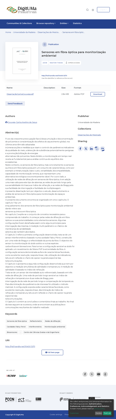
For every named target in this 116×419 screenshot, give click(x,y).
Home (8, 32)
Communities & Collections (19, 23)
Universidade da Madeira (24, 32)
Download (97, 94)
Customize (74, 413)
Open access (74, 63)
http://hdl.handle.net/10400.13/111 (54, 75)
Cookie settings (56, 415)
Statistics (77, 23)
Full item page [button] (52, 352)
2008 (45, 63)
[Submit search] (87, 10)
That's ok (107, 413)
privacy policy (99, 409)
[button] (93, 10)
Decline (99, 413)
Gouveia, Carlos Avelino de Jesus (22, 122)
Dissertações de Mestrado (49, 32)
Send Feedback (15, 104)
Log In (102, 10)
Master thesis (56, 63)
